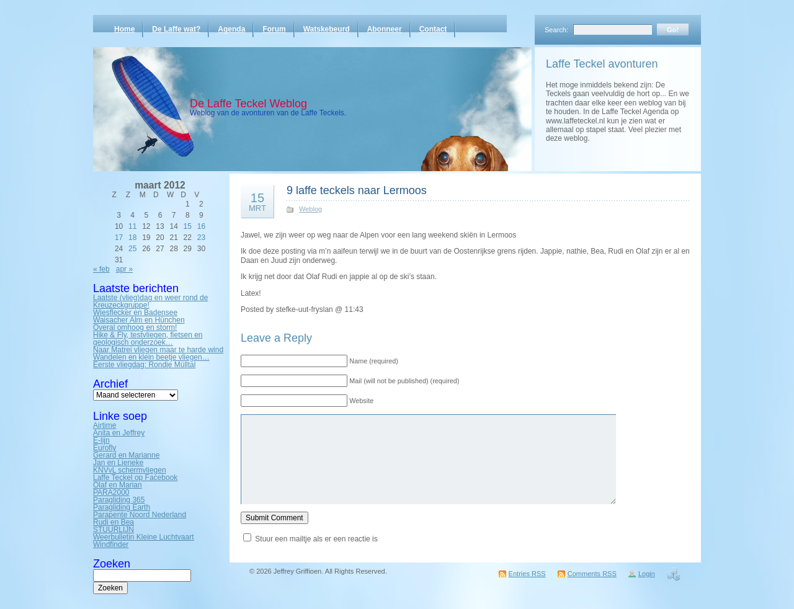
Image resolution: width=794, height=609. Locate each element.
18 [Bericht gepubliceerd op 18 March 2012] (132, 237)
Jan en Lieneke (118, 462)
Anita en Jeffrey (119, 433)
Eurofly (104, 447)
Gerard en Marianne (126, 455)
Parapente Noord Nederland (139, 514)
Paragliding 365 (119, 500)
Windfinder (110, 544)
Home (124, 29)
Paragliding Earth (121, 507)
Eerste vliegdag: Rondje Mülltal (144, 364)
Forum (273, 29)
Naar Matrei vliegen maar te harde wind (158, 349)
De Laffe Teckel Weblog (248, 103)
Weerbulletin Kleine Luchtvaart (143, 537)
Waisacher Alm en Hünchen (139, 320)
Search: (556, 29)
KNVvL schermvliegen (129, 470)
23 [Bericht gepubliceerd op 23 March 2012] (201, 237)
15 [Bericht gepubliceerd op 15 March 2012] (188, 226)
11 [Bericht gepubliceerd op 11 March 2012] (132, 226)
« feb (101, 269)
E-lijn (101, 440)
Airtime (104, 425)
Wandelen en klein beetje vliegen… (151, 357)
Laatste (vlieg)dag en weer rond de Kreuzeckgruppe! (150, 301)
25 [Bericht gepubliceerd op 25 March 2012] (132, 248)
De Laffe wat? (176, 29)
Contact (433, 29)
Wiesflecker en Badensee (135, 312)
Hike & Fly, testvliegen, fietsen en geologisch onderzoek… (148, 339)
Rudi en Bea (113, 522)
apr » (124, 269)
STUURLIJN (113, 529)
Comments (592, 573)
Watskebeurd (326, 29)
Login (646, 573)
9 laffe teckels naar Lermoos (357, 190)
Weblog (310, 209)
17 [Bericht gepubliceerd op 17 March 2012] (119, 237)
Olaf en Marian (117, 485)
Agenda (231, 29)
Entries (527, 573)
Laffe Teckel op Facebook (135, 477)
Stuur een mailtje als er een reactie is (316, 539)
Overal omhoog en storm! (135, 327)
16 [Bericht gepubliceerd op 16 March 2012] (201, 226)
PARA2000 (111, 492)
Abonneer (384, 29)
